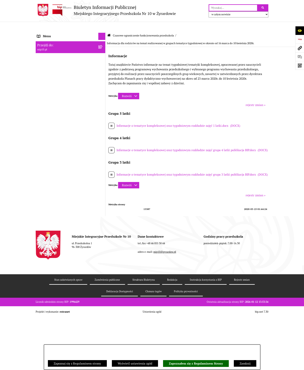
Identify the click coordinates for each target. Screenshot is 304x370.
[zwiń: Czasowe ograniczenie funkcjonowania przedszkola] (102, 99)
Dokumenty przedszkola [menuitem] (53, 55)
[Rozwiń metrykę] (128, 86)
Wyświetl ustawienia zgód (135, 363)
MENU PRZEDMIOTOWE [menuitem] (53, 48)
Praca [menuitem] (41, 63)
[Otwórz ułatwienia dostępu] (299, 30)
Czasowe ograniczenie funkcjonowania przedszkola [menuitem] (62, 101)
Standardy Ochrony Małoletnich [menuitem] (58, 264)
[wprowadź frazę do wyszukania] (233, 8)
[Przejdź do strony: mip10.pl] (299, 48)
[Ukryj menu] (102, 26)
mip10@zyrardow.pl (164, 316)
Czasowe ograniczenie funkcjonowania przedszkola (143, 26)
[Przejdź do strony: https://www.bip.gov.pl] (299, 39)
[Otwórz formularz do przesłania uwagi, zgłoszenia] (299, 56)
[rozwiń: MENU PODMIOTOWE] (102, 41)
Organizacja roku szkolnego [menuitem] (55, 92)
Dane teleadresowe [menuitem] (50, 34)
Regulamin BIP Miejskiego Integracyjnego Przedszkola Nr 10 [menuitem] (65, 80)
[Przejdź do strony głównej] (106, 10)
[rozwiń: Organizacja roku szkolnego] (102, 92)
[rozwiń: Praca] (102, 63)
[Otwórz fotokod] (299, 65)
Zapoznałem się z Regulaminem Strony (196, 364)
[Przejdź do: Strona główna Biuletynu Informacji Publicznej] (109, 25)
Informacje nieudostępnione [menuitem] (55, 70)
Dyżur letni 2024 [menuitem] (48, 257)
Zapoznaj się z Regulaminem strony (77, 363)
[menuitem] (70, 116)
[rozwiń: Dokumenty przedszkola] (102, 55)
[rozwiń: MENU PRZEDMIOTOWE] (102, 48)
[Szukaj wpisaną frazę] (263, 8)
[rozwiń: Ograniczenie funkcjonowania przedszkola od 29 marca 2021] (102, 113)
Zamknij (245, 363)
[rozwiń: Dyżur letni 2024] (102, 257)
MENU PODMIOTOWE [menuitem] (51, 41)
